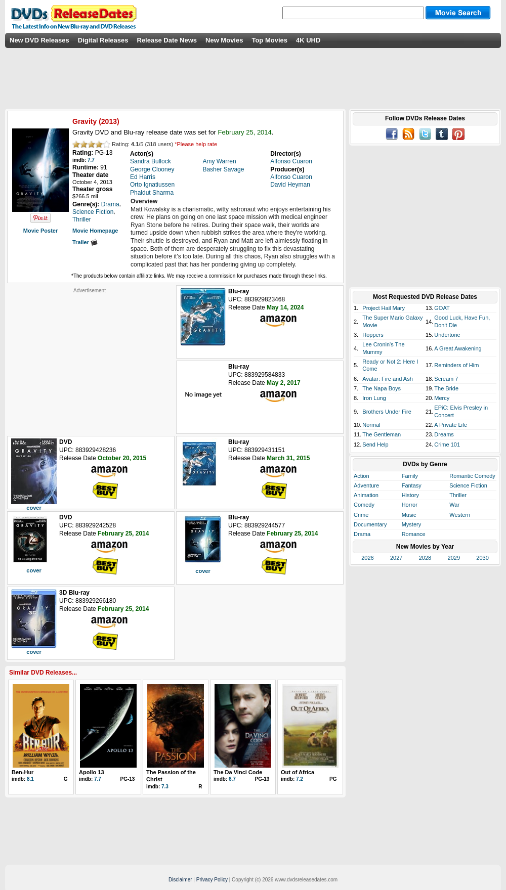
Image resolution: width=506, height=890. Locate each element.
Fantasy (411, 485)
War (454, 505)
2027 (396, 558)
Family (410, 476)
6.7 (232, 779)
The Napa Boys (381, 388)
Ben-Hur (22, 772)
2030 (482, 558)
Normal (371, 425)
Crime (361, 515)
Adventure (366, 485)
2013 (109, 121)
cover (33, 508)
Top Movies (269, 40)
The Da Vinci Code (238, 772)
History (410, 495)
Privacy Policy (212, 879)
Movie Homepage (95, 231)
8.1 (30, 779)
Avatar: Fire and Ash (387, 379)
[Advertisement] (89, 357)
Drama (362, 534)
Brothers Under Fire (386, 412)
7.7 (91, 160)
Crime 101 (447, 444)
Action (361, 476)
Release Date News (167, 40)
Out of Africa (297, 772)
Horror (409, 505)
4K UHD (308, 40)
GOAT (441, 308)
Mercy (441, 398)
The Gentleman (381, 434)
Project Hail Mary (383, 308)
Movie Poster (40, 231)
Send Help (375, 444)
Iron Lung (374, 398)
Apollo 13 (91, 772)
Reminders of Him (456, 365)
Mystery (411, 524)
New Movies (224, 40)
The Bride (446, 388)
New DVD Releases (39, 40)
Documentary (370, 524)
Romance (414, 534)
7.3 (164, 786)
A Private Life (450, 425)
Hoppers (373, 335)
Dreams (444, 434)
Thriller (458, 495)
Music (409, 515)
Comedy (364, 505)
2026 (367, 558)
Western (459, 515)
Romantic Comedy (472, 476)
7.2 (299, 779)
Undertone (447, 335)
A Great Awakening (457, 348)
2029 (454, 558)
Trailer (85, 242)
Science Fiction (468, 485)
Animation (366, 495)
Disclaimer (180, 879)
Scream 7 (446, 379)
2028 (425, 558)
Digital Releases (103, 40)
